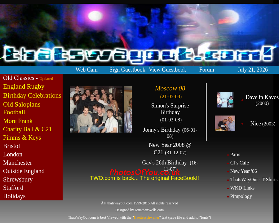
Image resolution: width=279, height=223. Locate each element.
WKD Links (242, 187)
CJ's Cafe (239, 162)
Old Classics (18, 77)
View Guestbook (167, 70)
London (12, 154)
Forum (206, 70)
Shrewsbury (18, 179)
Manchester (17, 162)
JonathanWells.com (149, 210)
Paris (235, 154)
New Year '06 (243, 171)
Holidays (14, 196)
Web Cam (87, 70)
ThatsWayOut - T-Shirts (253, 179)
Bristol (11, 145)
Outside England (24, 171)
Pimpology (241, 196)
